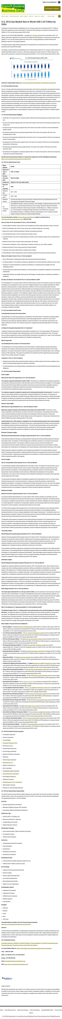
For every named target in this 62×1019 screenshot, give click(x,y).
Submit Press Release (22, 1010)
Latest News (5, 16)
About (1, 1010)
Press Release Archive (10, 1010)
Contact (31, 16)
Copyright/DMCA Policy (47, 1010)
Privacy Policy (58, 1010)
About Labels (24, 16)
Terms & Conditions (35, 1010)
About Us (37, 16)
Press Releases (14, 16)
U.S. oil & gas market (36, 35)
